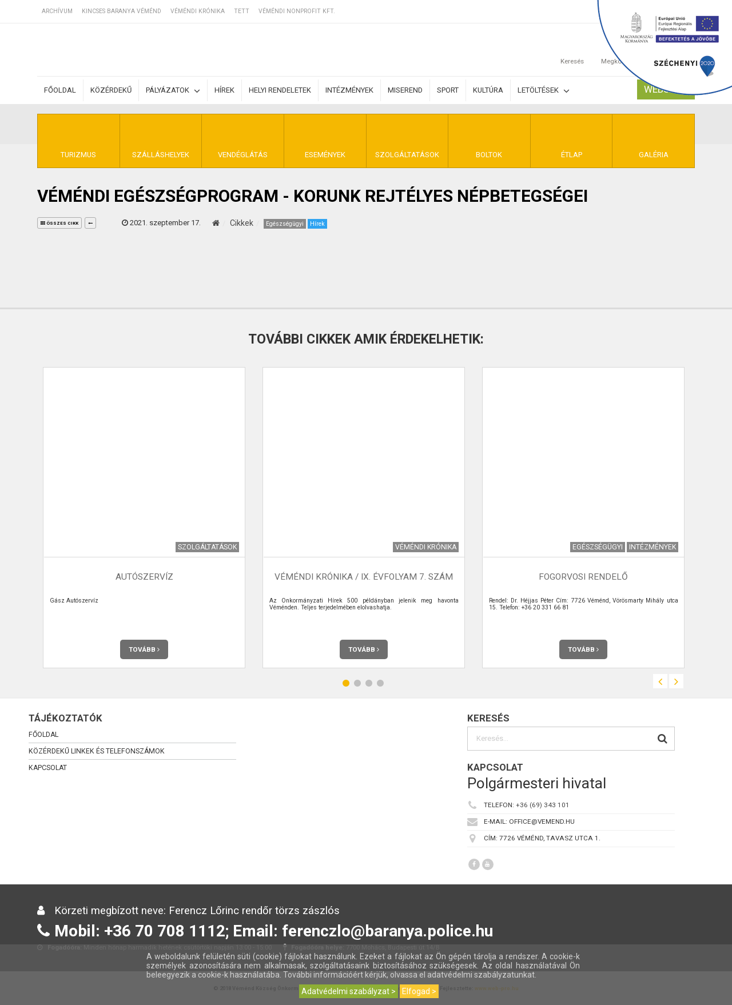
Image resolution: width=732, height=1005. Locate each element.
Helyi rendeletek (280, 90)
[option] (144, 517)
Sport (448, 90)
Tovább (144, 649)
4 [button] (380, 683)
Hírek (224, 90)
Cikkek (241, 223)
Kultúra (488, 90)
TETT (241, 11)
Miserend (405, 90)
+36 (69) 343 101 (543, 805)
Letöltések (544, 90)
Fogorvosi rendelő (583, 577)
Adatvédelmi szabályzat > (348, 991)
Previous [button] (660, 681)
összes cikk (59, 223)
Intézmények (349, 90)
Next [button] (676, 681)
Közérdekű (111, 90)
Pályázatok (173, 90)
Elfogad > (419, 991)
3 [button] (368, 683)
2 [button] (357, 683)
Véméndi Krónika (197, 11)
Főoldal (60, 90)
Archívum (57, 11)
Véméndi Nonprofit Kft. (296, 11)
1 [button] (346, 683)
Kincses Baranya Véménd (121, 11)
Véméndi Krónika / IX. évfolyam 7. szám (363, 577)
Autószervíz (144, 577)
